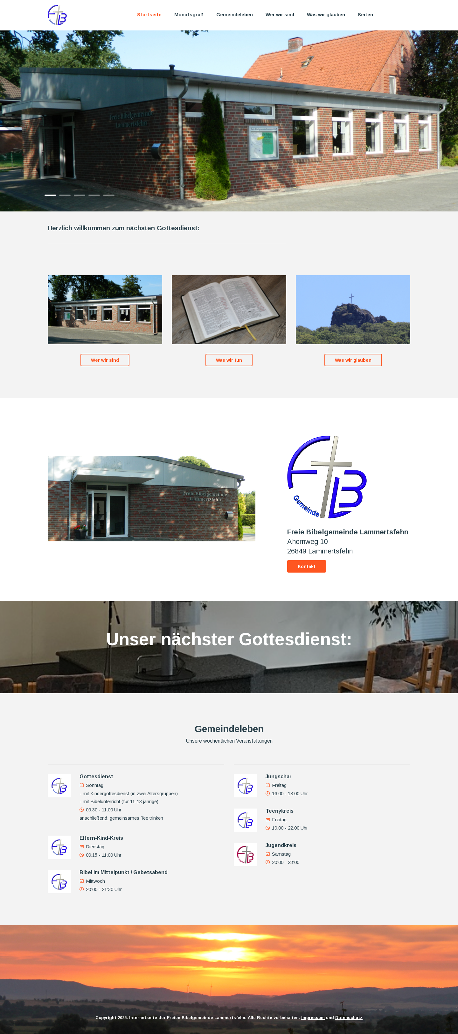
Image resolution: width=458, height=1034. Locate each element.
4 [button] (94, 195)
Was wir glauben (326, 14)
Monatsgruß (189, 14)
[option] (229, 120)
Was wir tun (229, 360)
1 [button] (50, 195)
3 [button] (79, 195)
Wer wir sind (280, 14)
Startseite (149, 14)
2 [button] (65, 195)
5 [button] (108, 195)
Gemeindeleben (234, 14)
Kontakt (307, 566)
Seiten (365, 14)
